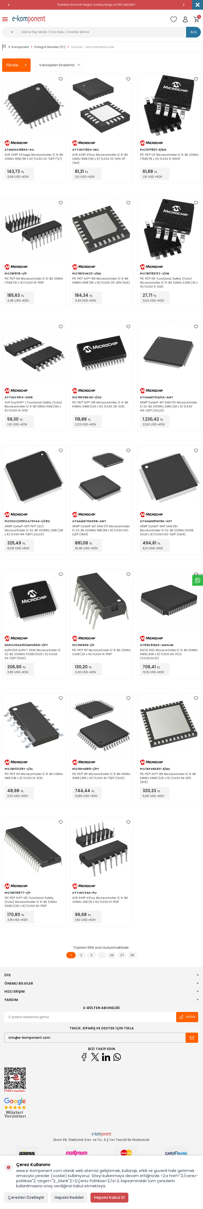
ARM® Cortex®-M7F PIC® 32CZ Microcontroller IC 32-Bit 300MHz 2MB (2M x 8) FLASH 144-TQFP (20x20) (34, 530)
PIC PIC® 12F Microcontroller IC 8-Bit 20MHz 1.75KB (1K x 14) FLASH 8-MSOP (169, 157)
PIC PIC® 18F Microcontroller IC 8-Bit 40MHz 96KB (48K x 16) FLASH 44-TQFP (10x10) (101, 776)
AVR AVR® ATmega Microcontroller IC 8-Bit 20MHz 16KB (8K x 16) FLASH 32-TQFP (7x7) (34, 157)
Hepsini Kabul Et (109, 1197)
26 (112, 955)
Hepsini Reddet (69, 1197)
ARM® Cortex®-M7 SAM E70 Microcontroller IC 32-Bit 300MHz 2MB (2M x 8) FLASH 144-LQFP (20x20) (168, 406)
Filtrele (16, 65)
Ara (193, 32)
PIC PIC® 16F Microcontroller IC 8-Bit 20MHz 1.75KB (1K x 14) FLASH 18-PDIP (34, 281)
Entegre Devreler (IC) (50, 47)
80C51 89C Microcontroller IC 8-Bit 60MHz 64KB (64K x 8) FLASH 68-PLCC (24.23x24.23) (169, 654)
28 (132, 955)
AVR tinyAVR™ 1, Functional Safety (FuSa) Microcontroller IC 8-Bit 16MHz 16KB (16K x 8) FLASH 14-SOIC (33, 406)
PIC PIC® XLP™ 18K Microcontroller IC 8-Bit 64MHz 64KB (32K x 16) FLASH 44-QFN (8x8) (168, 778)
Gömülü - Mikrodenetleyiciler (92, 47)
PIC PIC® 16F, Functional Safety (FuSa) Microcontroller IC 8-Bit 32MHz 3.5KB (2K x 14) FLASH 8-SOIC (169, 283)
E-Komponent (15, 47)
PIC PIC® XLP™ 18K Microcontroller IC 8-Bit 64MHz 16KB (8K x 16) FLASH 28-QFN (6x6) (101, 281)
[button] (8, 5)
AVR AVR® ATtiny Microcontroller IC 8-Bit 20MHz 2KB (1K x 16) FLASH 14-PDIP (100, 900)
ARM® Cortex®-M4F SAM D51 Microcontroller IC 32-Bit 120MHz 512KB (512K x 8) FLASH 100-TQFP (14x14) (166, 530)
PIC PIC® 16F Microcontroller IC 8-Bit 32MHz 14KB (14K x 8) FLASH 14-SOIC (34, 776)
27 (122, 955)
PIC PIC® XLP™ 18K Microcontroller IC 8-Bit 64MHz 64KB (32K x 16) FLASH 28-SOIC (100, 404)
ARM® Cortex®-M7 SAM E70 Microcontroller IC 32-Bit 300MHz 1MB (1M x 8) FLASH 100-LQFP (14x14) (101, 530)
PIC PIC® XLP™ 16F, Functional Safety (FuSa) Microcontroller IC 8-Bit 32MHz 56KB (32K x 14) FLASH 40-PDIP (31, 902)
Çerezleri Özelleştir (26, 1197)
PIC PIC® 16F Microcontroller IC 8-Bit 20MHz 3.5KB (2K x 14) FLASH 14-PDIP (101, 652)
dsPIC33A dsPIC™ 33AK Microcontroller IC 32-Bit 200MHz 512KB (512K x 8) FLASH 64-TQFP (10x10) (33, 654)
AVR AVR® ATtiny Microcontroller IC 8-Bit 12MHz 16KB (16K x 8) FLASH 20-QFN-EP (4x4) (100, 159)
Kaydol (187, 1017)
